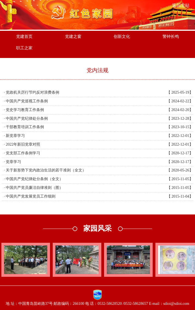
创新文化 (122, 36)
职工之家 (24, 48)
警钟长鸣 (170, 36)
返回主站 (181, 5)
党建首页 (24, 36)
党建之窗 (73, 36)
